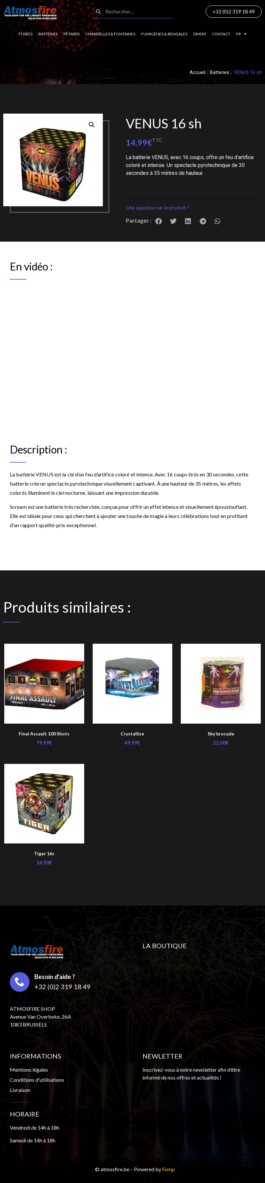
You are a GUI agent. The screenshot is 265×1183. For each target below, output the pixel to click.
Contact (221, 33)
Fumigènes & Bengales (164, 33)
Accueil (197, 72)
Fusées (25, 33)
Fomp (168, 1169)
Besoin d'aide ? (54, 976)
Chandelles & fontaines (110, 33)
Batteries (48, 33)
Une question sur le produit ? (157, 207)
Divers (199, 33)
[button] (193, 208)
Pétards (72, 33)
